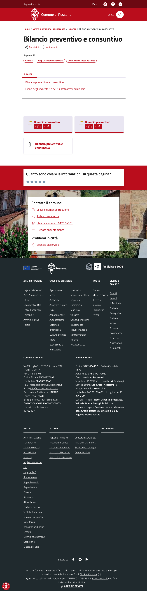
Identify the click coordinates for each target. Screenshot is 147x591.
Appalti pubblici (57, 315)
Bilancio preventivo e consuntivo (49, 145)
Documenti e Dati (32, 305)
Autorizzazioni (56, 320)
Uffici (26, 300)
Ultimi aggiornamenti (34, 537)
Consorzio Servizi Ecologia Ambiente (93, 437)
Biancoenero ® (99, 578)
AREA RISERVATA (71, 586)
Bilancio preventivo (97, 122)
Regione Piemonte (58, 437)
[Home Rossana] (51, 14)
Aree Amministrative (34, 295)
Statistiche (29, 542)
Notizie (96, 290)
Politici (26, 325)
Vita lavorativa (77, 344)
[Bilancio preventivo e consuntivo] (29, 144)
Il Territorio (115, 303)
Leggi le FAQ (29, 472)
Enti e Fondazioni (32, 310)
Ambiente (54, 300)
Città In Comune (88, 574)
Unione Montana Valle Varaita (65, 447)
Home (26, 29)
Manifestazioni (100, 295)
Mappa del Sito (31, 547)
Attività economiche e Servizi (116, 333)
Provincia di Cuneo (58, 442)
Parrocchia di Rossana (60, 457)
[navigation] (6, 14)
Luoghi (113, 298)
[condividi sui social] (31, 47)
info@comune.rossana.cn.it (44, 388)
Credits (27, 532)
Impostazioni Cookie (33, 527)
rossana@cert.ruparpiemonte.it (46, 385)
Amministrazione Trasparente (49, 29)
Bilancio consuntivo (47, 122)
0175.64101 (33, 370)
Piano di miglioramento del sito (32, 462)
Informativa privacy (33, 517)
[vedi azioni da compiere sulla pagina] (48, 47)
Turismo (74, 339)
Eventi (113, 293)
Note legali (29, 522)
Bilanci (72, 29)
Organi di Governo (32, 290)
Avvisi (96, 315)
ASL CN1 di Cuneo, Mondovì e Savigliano (96, 442)
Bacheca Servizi (31, 507)
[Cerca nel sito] (120, 14)
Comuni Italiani (82, 452)
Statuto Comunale (32, 512)
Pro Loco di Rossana (59, 452)
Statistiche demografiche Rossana (92, 447)
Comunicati (98, 310)
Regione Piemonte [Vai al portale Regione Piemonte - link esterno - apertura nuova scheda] (31, 4)
